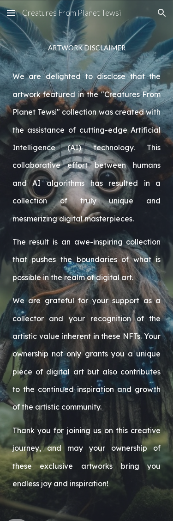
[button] (11, 12)
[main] (87, 260)
